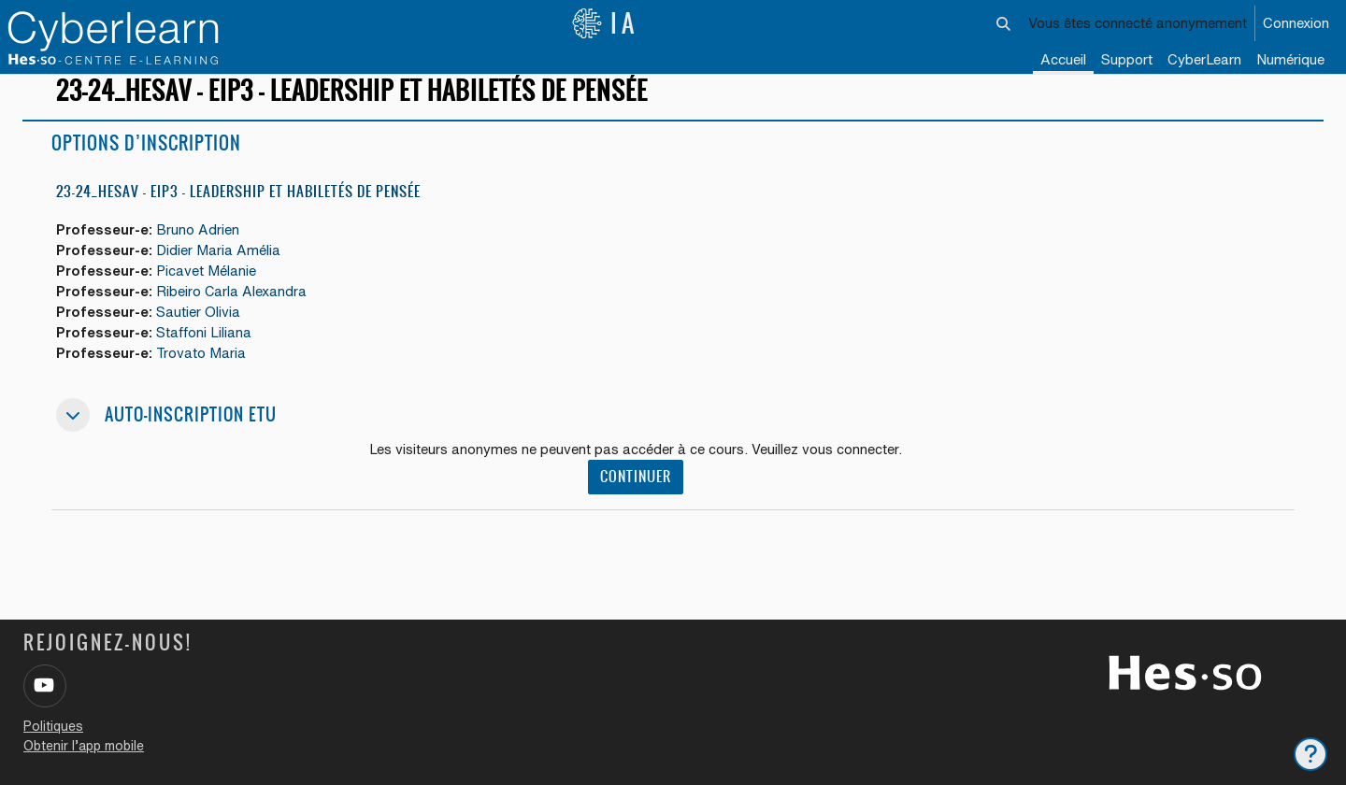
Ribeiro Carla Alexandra (234, 309)
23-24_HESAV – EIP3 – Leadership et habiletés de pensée (238, 208)
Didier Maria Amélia (221, 267)
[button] (1004, 23)
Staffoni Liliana (206, 351)
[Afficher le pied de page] (1310, 754)
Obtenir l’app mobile (83, 745)
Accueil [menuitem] (1063, 59)
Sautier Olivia (201, 330)
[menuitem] (1204, 61)
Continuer (635, 496)
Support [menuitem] (1127, 59)
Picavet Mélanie (209, 288)
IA (604, 23)
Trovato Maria (204, 372)
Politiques (53, 726)
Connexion (1296, 23)
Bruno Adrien (200, 246)
